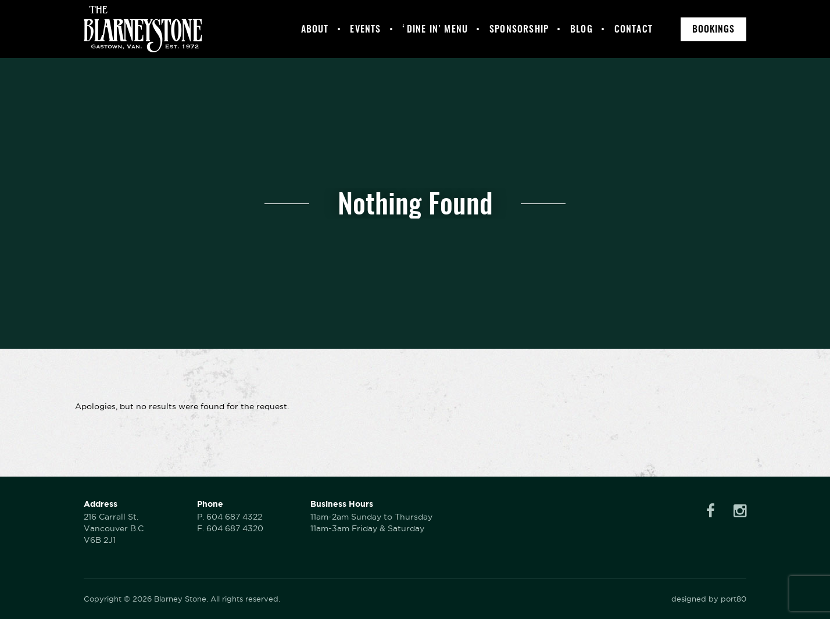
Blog (581, 29)
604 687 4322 (234, 516)
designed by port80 (708, 599)
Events (365, 29)
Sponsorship (519, 29)
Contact (633, 29)
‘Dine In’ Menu (435, 29)
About (315, 29)
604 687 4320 (234, 528)
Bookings (713, 29)
